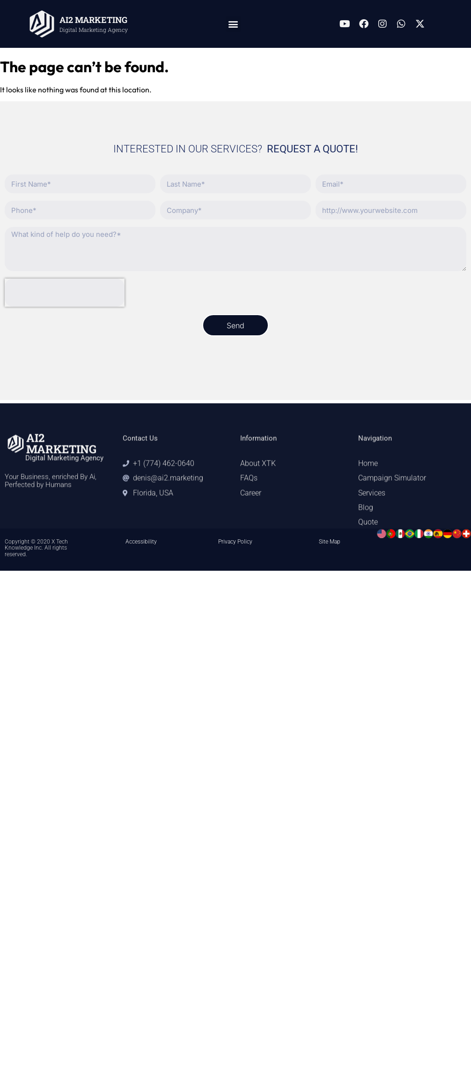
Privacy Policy (235, 541)
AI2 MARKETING (93, 19)
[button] (233, 24)
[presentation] (65, 293)
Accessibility (141, 541)
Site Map (329, 541)
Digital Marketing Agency (93, 29)
